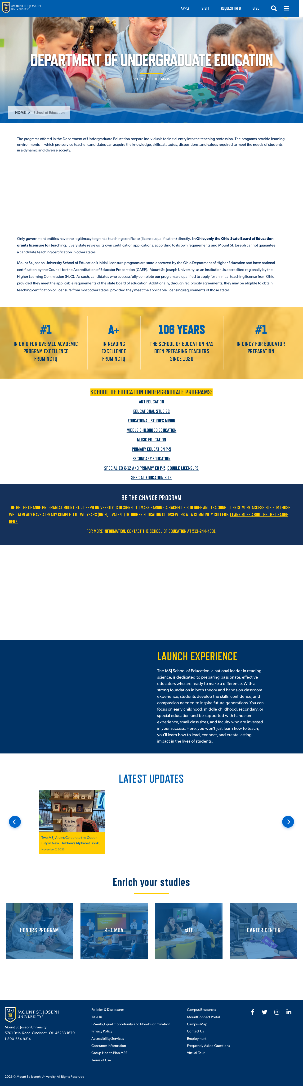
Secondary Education (151, 458)
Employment (196, 1038)
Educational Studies (151, 411)
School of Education (151, 79)
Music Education (151, 439)
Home (20, 112)
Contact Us (195, 1031)
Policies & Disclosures (107, 1009)
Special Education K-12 (151, 477)
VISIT (209, 8)
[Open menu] (290, 8)
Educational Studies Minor (151, 420)
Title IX (96, 1016)
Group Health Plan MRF (109, 1052)
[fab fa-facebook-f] (252, 1012)
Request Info (235, 8)
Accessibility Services (107, 1038)
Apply (189, 8)
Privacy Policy (101, 1031)
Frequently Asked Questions (208, 1045)
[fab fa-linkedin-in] (288, 1012)
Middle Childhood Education (151, 430)
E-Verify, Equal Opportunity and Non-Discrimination (130, 1024)
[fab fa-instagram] (276, 1012)
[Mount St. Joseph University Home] (21, 8)
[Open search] (278, 8)
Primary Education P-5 (151, 449)
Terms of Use (101, 1060)
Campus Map (197, 1024)
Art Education (151, 401)
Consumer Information (108, 1045)
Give (260, 8)
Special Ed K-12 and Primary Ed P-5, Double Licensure (151, 468)
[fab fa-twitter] (264, 1012)
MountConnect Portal (203, 1016)
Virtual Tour (196, 1052)
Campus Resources (201, 1009)
